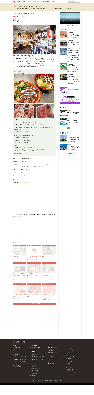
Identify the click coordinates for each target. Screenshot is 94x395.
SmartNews (69, 358)
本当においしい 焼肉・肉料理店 (19, 361)
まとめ (39, 1)
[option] (70, 95)
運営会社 (39, 380)
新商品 (50, 362)
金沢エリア (15, 258)
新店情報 (34, 1)
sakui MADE (30, 273)
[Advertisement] (23, 229)
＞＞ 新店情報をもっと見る (34, 303)
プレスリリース (70, 350)
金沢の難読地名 (34, 373)
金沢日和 (14, 13)
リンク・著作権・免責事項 (47, 380)
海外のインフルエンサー (36, 370)
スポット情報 (19, 13)
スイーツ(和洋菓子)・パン (21, 279)
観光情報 (19, 1)
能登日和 (68, 348)
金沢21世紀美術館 (17, 347)
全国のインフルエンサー (36, 368)
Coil (43, 256)
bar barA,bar (16, 256)
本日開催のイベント (53, 347)
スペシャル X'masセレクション (37, 352)
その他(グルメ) (34, 259)
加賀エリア (30, 296)
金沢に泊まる (16, 350)
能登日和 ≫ (70, 128)
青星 (43, 273)
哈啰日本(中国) (70, 369)
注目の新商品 (51, 363)
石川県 (24, 13)
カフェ (19, 258)
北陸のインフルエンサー (36, 366)
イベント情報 (73, 42)
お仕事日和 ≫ (70, 153)
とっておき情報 (46, 1)
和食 (47, 258)
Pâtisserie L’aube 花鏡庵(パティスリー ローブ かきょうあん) (19, 275)
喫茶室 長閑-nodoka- (32, 294)
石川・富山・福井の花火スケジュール (38, 356)
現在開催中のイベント (53, 350)
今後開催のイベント (53, 352)
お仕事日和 (69, 353)
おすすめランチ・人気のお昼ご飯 (20, 356)
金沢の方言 (34, 375)
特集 (24, 1)
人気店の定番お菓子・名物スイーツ (20, 366)
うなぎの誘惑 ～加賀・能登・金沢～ (20, 359)
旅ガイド (15, 346)
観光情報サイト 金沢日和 (14, 1)
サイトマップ (33, 380)
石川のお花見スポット (36, 354)
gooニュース (69, 361)
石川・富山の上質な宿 (36, 347)
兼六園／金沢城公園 (17, 349)
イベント (29, 1)
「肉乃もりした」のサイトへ (27, 182)
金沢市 (29, 259)
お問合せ (54, 1)
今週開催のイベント (53, 349)
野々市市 (27, 13)
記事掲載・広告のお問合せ (58, 380)
